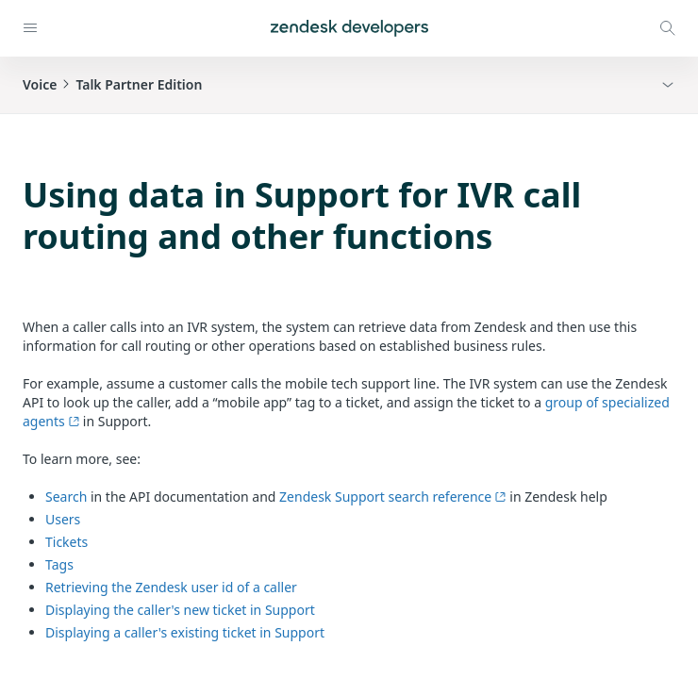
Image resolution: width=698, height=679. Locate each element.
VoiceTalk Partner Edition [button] (112, 84)
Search (66, 496)
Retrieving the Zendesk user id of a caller (171, 587)
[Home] (349, 28)
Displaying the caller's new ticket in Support (180, 610)
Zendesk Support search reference (393, 496)
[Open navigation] (30, 28)
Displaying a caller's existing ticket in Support (184, 632)
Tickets (66, 542)
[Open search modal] (668, 28)
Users (62, 519)
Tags (59, 564)
